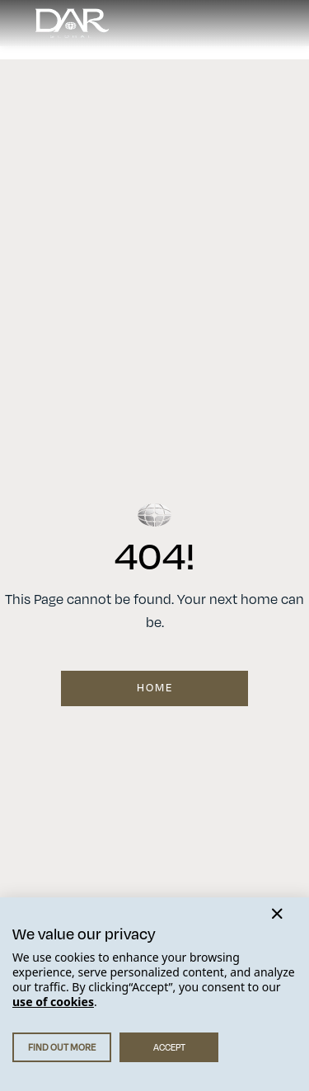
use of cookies (53, 1001)
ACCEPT (169, 1047)
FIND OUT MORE (62, 1047)
